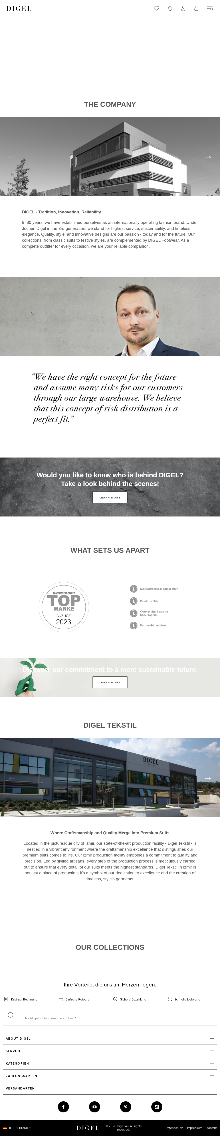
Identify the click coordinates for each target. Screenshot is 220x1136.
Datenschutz (174, 1128)
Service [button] (110, 1051)
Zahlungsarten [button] (110, 1075)
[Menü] (210, 9)
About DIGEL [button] (110, 1038)
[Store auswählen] (170, 9)
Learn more (110, 497)
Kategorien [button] (110, 1063)
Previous (12, 157)
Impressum (194, 1128)
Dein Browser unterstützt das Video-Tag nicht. (110, 72)
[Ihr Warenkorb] (196, 8)
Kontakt (211, 1128)
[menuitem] (157, 8)
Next (207, 157)
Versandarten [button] (110, 1088)
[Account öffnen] (183, 9)
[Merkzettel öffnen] (157, 9)
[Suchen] (10, 1016)
